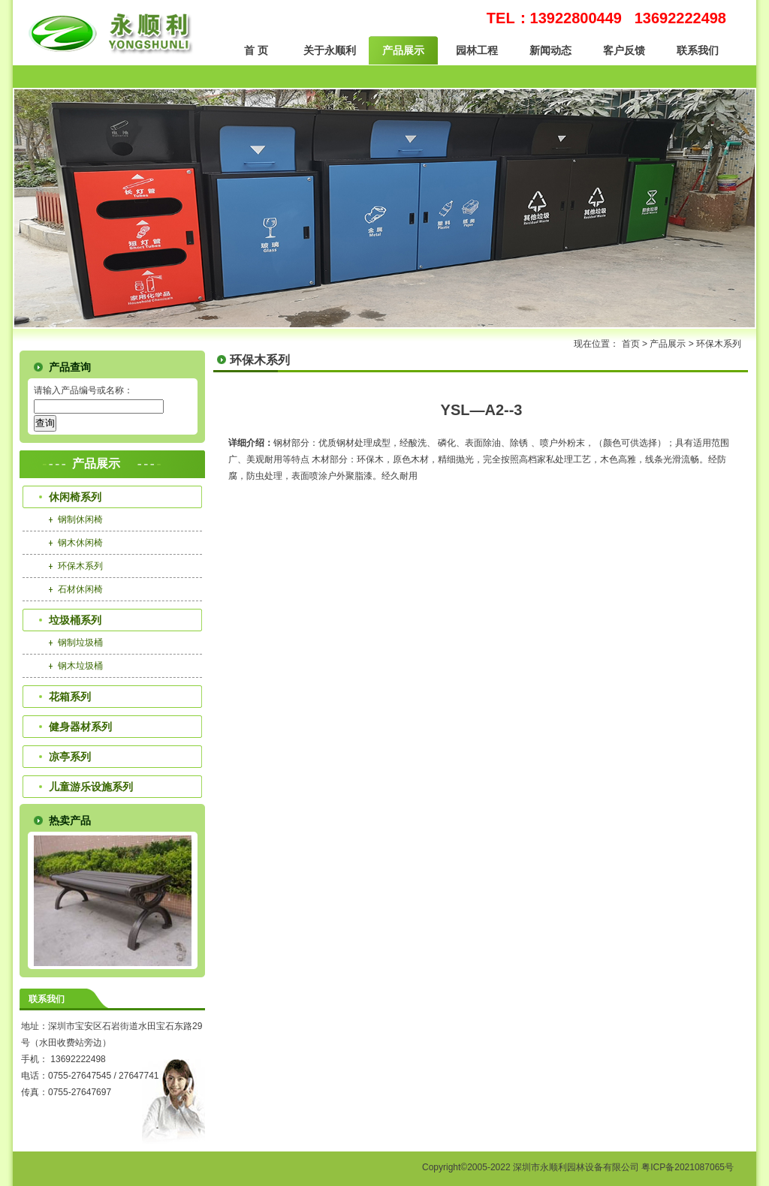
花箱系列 (70, 697)
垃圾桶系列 (75, 620)
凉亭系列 (70, 757)
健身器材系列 (80, 727)
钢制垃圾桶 (80, 642)
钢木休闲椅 (80, 542)
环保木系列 (718, 344)
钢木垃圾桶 (80, 666)
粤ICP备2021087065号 (687, 1167)
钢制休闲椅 (80, 519)
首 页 (256, 50)
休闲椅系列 (75, 497)
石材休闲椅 (80, 589)
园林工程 (477, 50)
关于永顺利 (329, 50)
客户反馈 (624, 50)
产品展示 (403, 50)
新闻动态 (550, 50)
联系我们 (698, 50)
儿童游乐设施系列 (91, 787)
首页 (631, 344)
